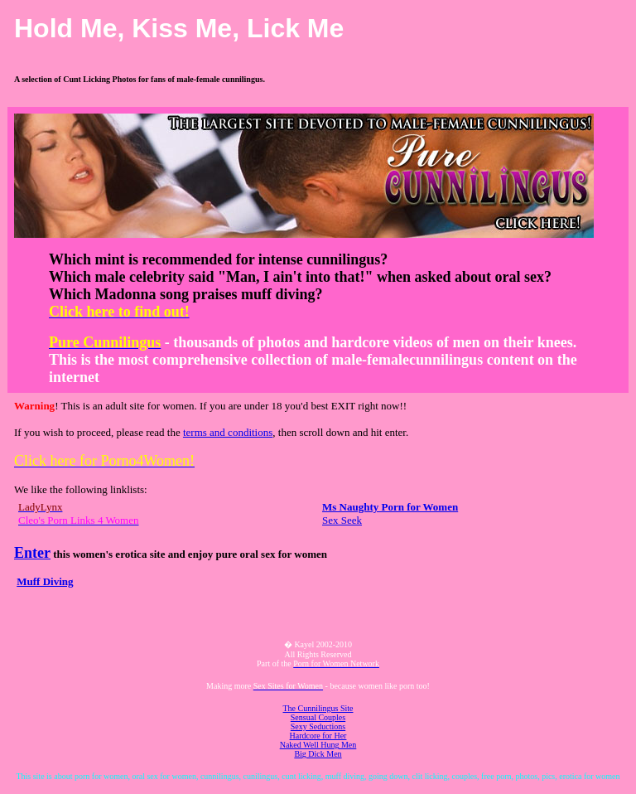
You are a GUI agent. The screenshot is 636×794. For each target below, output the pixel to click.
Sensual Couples (318, 717)
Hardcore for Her (318, 735)
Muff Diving (45, 581)
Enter (32, 553)
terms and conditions (227, 432)
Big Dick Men (317, 753)
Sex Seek (342, 520)
